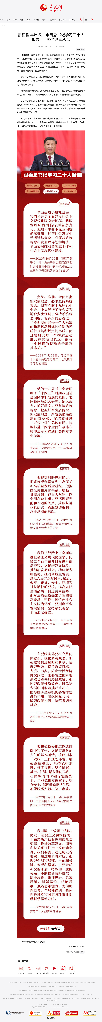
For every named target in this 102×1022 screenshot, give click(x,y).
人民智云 (62, 969)
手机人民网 (37, 969)
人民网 (2, 25)
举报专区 (53, 20)
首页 (1, 20)
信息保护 (85, 982)
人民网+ (29, 969)
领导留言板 (46, 969)
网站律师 (78, 982)
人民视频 (54, 969)
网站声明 (71, 982)
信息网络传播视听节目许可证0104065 (14, 998)
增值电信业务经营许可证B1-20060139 (48, 994)
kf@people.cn (33, 990)
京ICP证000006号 (85, 998)
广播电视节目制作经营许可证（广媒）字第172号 (77, 994)
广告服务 (43, 982)
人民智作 (71, 969)
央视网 (61, 46)
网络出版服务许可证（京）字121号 (68, 998)
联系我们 (92, 982)
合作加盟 (50, 982)
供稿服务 (57, 982)
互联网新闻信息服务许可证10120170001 (22, 994)
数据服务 (64, 982)
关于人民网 (22, 982)
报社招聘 (30, 982)
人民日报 (21, 969)
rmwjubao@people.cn (78, 990)
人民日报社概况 (12, 982)
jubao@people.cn (71, 986)
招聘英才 (36, 982)
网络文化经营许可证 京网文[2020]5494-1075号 (41, 998)
